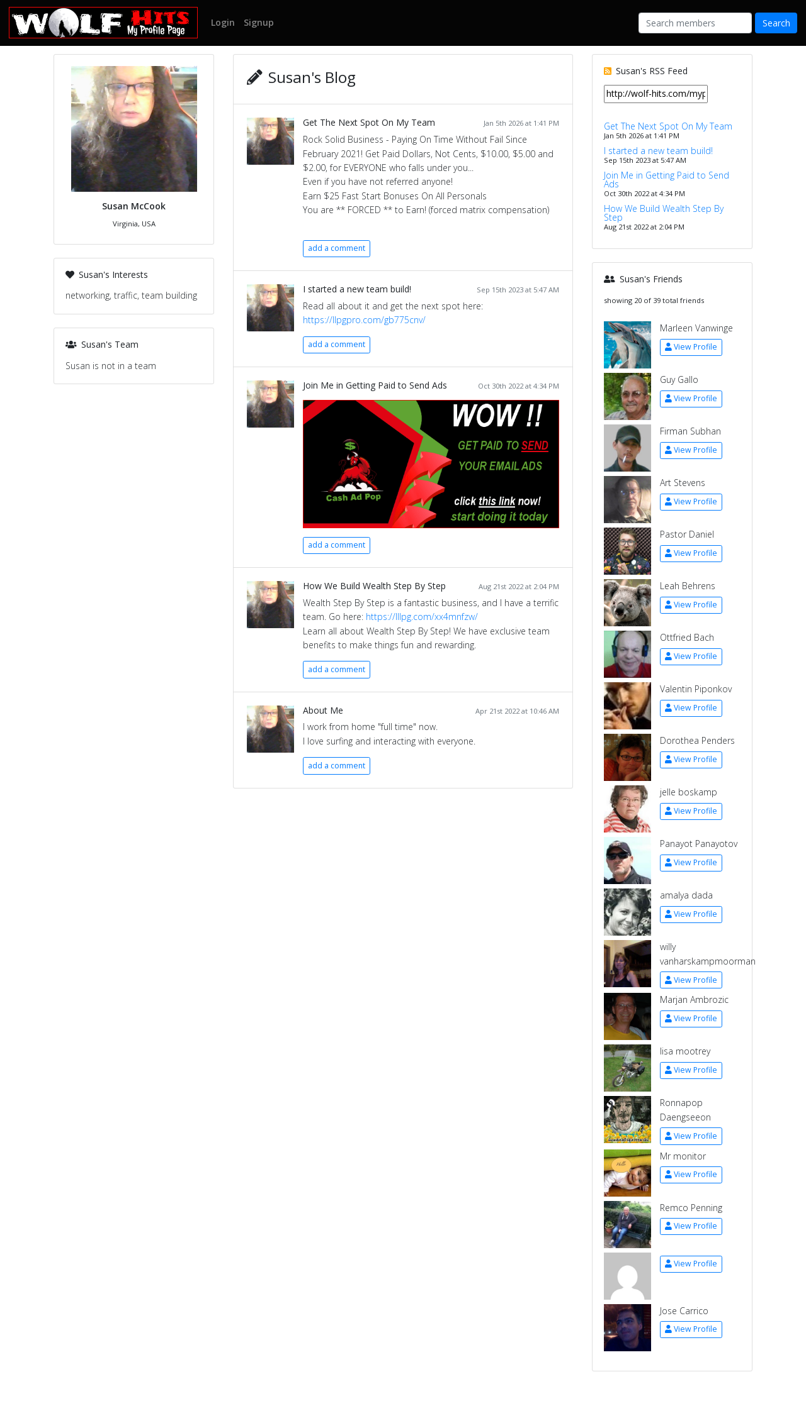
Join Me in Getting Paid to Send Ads (375, 385)
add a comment (336, 248)
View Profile (691, 346)
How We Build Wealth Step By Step (374, 586)
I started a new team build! (357, 289)
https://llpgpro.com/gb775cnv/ (364, 320)
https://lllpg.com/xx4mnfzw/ (422, 616)
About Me (323, 710)
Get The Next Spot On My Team (369, 122)
